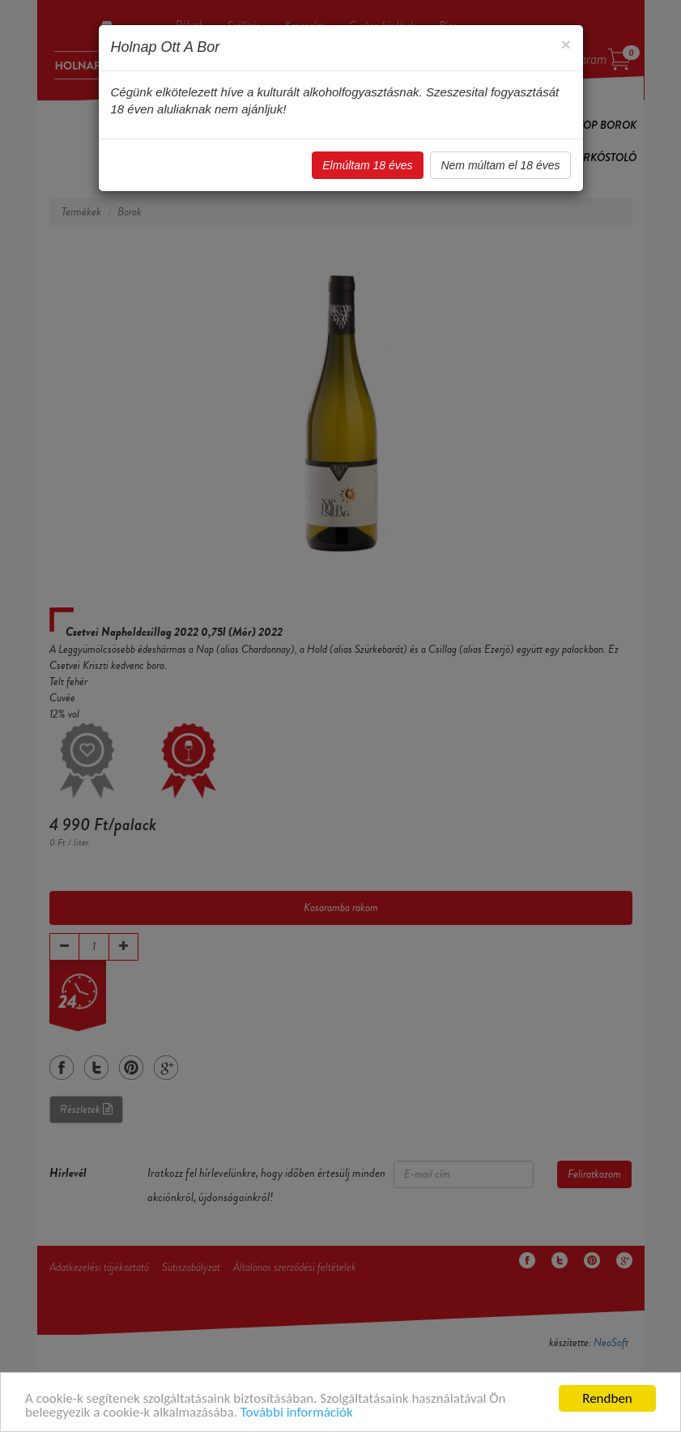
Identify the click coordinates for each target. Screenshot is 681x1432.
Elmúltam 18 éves (367, 165)
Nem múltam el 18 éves (500, 165)
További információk (296, 1412)
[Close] (565, 44)
